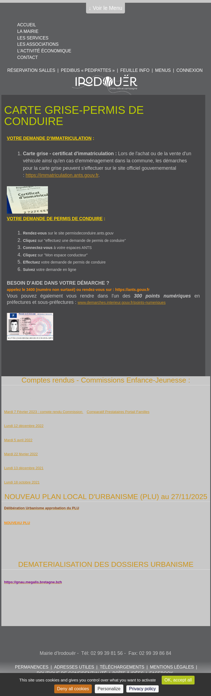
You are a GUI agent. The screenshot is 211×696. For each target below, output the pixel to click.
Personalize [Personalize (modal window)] (109, 688)
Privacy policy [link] (142, 688)
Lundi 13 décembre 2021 (24, 468)
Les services (33, 38)
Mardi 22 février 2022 (21, 454)
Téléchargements (122, 667)
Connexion (189, 70)
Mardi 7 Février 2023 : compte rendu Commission (43, 412)
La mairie (27, 31)
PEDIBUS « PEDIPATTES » (88, 70)
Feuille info (134, 70)
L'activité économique (44, 51)
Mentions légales (172, 667)
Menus (163, 70)
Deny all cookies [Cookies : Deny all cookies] (73, 688)
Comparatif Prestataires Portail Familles (118, 412)
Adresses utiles (74, 667)
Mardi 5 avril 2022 (18, 440)
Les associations (38, 44)
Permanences (32, 667)
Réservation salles (31, 70)
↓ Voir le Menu (105, 8)
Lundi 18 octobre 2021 (21, 482)
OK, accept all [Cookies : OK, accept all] (178, 680)
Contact (27, 57)
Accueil (26, 24)
